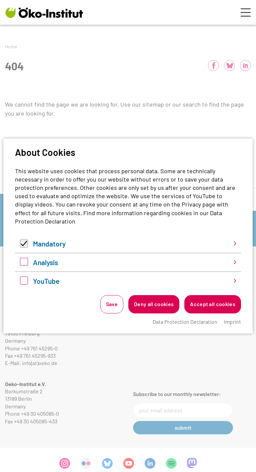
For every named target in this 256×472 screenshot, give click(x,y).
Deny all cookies (154, 304)
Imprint (232, 321)
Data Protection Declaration (185, 321)
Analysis (45, 262)
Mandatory (49, 243)
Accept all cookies (212, 304)
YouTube (46, 281)
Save (112, 304)
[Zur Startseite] (44, 12)
